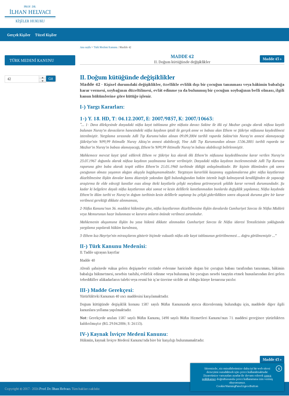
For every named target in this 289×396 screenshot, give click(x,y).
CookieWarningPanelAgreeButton (237, 386)
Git (50, 79)
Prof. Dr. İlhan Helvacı (54, 389)
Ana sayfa (216, 14)
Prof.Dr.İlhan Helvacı (247, 14)
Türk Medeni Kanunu (105, 47)
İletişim (275, 14)
